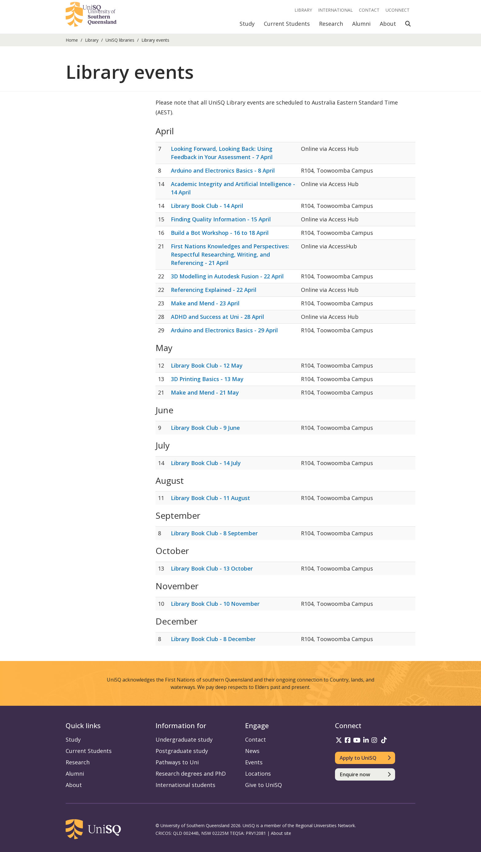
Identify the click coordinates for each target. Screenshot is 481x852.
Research (331, 23)
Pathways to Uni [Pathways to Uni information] (177, 762)
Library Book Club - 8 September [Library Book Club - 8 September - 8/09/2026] (214, 533)
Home (72, 40)
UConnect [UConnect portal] (398, 10)
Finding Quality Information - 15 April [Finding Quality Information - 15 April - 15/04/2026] (221, 219)
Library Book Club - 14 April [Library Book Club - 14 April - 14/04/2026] (207, 205)
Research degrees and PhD (191, 773)
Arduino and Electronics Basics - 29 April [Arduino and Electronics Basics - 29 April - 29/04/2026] (224, 330)
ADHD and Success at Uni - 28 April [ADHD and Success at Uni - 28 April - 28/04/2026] (217, 316)
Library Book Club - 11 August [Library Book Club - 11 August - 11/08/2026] (210, 498)
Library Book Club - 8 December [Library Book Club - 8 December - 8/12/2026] (213, 639)
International (335, 10)
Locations (258, 773)
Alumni (361, 23)
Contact (369, 10)
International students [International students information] (185, 785)
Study (247, 23)
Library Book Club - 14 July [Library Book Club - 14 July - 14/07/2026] (206, 463)
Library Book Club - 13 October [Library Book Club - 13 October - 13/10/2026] (212, 568)
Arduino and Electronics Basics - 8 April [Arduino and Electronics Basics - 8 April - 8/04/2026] (223, 170)
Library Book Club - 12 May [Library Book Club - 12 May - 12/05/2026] (207, 365)
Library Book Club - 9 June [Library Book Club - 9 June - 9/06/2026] (205, 427)
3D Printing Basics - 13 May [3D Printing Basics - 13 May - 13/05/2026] (207, 379)
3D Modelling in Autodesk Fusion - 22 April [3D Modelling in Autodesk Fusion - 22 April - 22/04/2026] (227, 276)
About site (281, 833)
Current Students (287, 23)
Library (303, 10)
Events (254, 762)
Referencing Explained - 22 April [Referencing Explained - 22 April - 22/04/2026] (213, 289)
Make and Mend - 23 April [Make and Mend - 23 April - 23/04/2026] (205, 303)
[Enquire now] (365, 774)
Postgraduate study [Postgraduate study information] (182, 751)
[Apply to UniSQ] (365, 758)
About (388, 23)
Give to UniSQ (263, 785)
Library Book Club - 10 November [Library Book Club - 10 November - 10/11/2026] (215, 603)
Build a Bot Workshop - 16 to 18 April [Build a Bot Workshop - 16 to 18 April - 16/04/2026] (220, 232)
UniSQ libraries (120, 40)
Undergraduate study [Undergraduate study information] (184, 739)
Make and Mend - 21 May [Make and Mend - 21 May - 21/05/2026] (205, 392)
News (252, 751)
